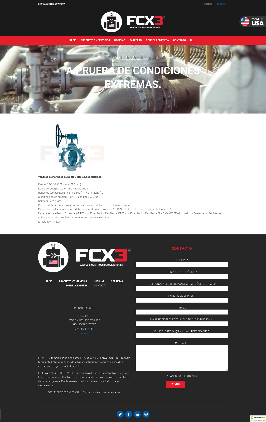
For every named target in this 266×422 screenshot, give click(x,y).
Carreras (117, 281)
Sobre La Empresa (77, 285)
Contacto (100, 285)
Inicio (49, 281)
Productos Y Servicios (73, 281)
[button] (191, 40)
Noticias (99, 281)
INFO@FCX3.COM (84, 307)
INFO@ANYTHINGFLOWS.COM (51, 4)
